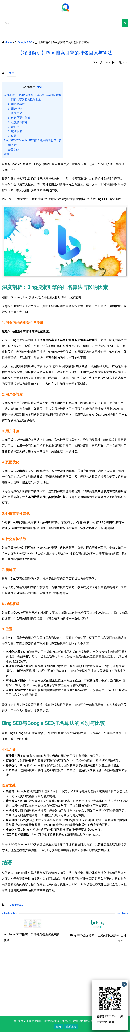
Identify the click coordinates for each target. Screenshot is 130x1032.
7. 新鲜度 (13, 126)
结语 (6, 154)
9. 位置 (12, 135)
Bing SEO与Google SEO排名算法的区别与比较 (32, 140)
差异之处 (13, 149)
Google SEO (16, 904)
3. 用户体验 (15, 108)
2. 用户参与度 (16, 104)
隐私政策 (71, 1026)
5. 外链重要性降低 (19, 117)
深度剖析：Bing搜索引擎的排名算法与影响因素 (32, 94)
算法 (11, 73)
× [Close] (124, 984)
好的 (58, 1026)
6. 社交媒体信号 (17, 122)
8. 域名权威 (15, 131)
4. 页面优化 (15, 113)
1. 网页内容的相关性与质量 (24, 99)
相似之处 (13, 145)
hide (39, 87)
